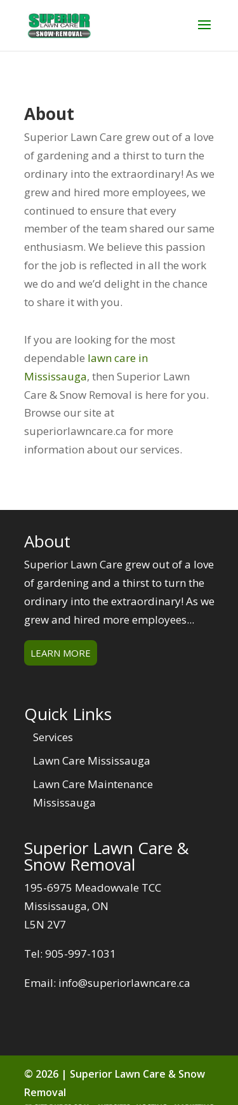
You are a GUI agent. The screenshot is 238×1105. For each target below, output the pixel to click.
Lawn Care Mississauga (91, 760)
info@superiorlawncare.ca (124, 982)
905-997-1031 (80, 953)
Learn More (60, 652)
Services (53, 737)
